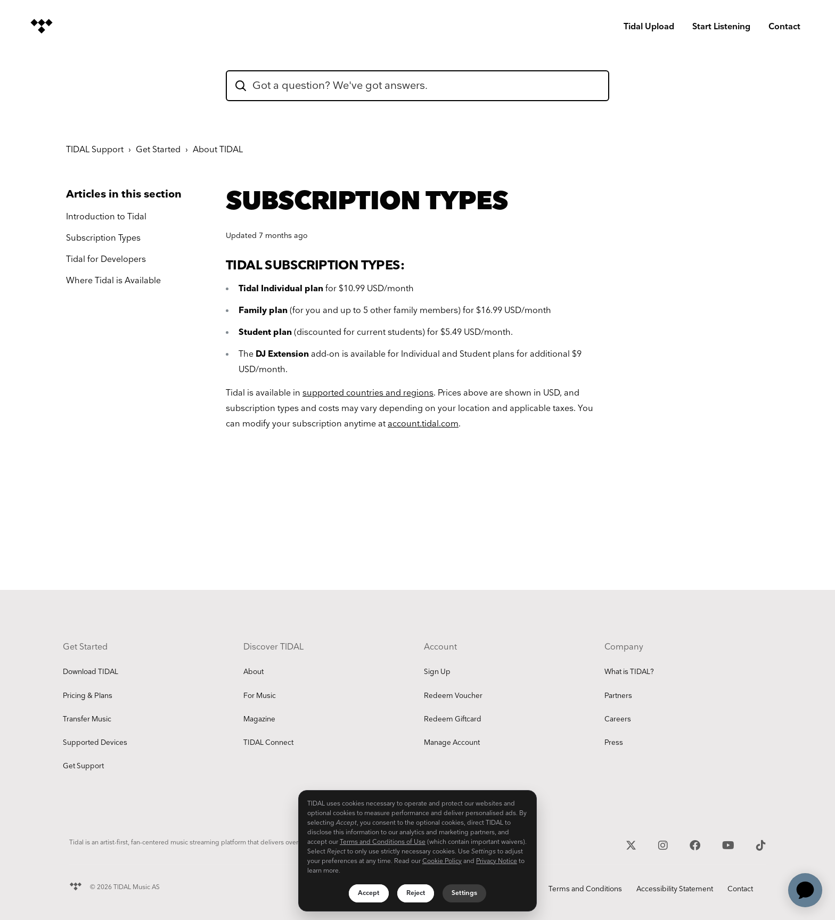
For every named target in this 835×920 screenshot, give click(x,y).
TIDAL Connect (268, 742)
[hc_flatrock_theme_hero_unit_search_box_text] (417, 85)
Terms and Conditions (585, 889)
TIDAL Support (95, 150)
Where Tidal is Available (113, 281)
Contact (784, 27)
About (253, 672)
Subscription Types (103, 238)
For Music (259, 696)
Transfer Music (87, 719)
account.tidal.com (423, 424)
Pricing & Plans (87, 696)
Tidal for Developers (106, 259)
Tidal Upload (649, 27)
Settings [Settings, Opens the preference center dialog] (464, 893)
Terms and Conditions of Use (382, 842)
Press (613, 742)
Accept (369, 893)
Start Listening (721, 27)
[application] (805, 890)
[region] (417, 850)
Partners (618, 696)
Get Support (83, 766)
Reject (415, 893)
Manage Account (452, 742)
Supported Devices (95, 742)
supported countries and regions (367, 393)
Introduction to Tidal (106, 217)
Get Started (158, 150)
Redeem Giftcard (452, 719)
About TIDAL (218, 150)
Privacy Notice (496, 861)
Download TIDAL (90, 672)
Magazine (259, 719)
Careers (617, 719)
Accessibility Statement (674, 889)
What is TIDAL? (629, 672)
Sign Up (437, 672)
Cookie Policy (442, 861)
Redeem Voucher (453, 696)
